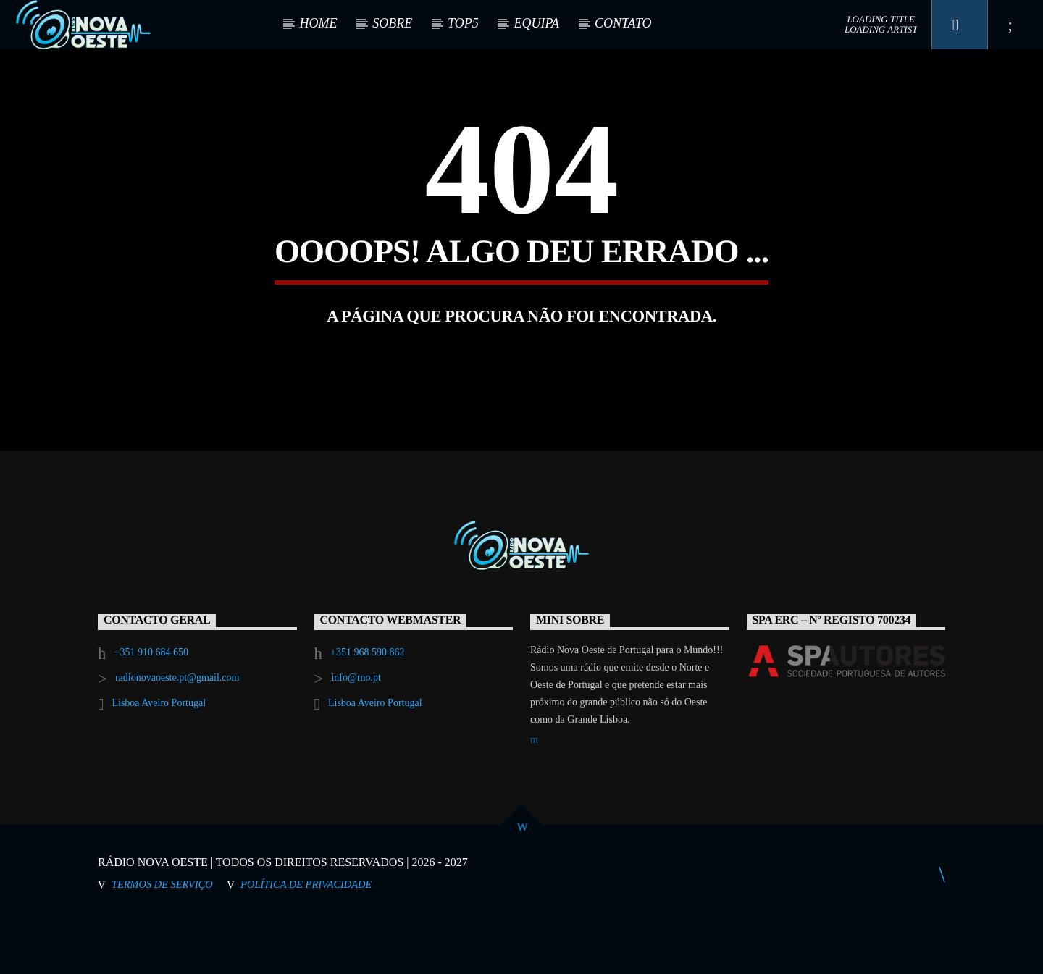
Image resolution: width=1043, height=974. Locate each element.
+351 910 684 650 (151, 705)
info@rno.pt (356, 731)
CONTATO (623, 23)
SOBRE (392, 23)
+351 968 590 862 (367, 705)
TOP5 (463, 23)
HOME (318, 23)
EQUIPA (536, 23)
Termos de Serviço (162, 938)
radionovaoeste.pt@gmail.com (177, 731)
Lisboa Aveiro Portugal (159, 756)
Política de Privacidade (306, 938)
